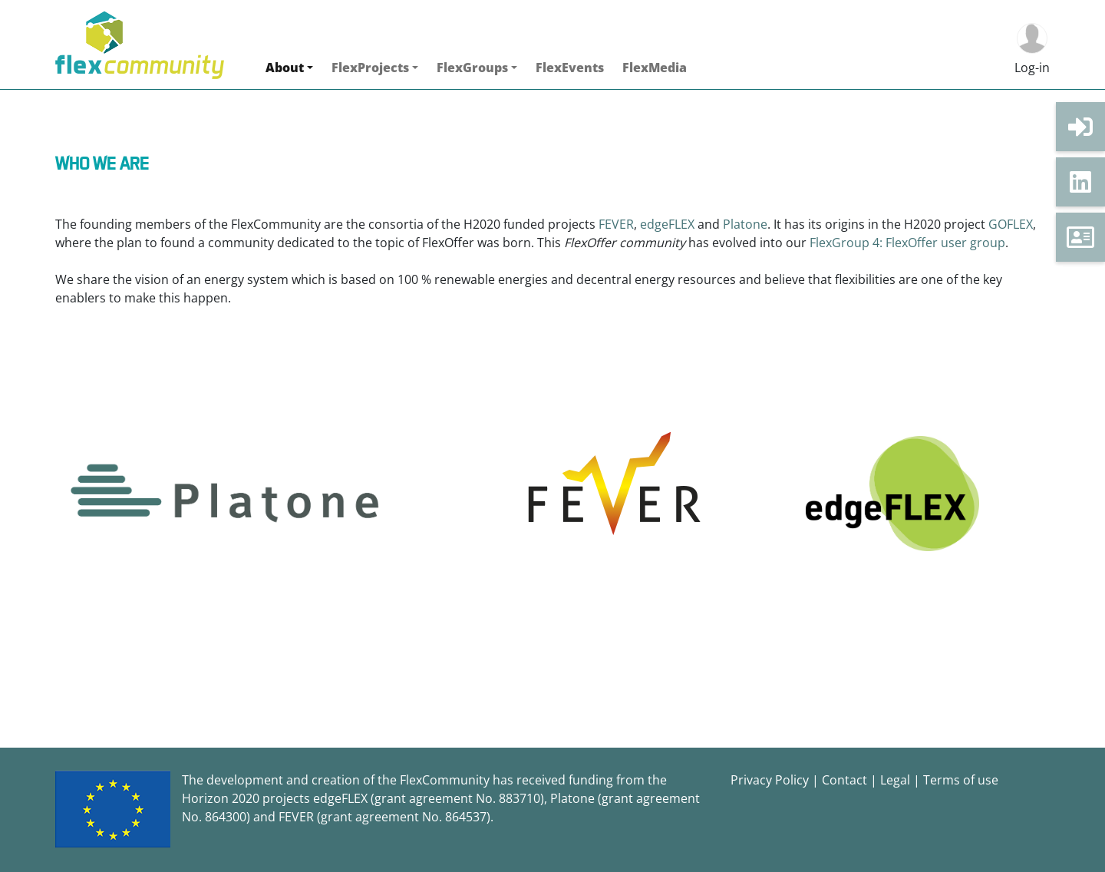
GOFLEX (1010, 224)
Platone (745, 224)
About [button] (285, 67)
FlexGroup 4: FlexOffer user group (907, 242)
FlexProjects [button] (370, 67)
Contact (844, 779)
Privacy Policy (770, 779)
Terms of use (960, 779)
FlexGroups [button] (472, 67)
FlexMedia (654, 67)
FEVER (616, 224)
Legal (895, 779)
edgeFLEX (669, 224)
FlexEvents (570, 67)
